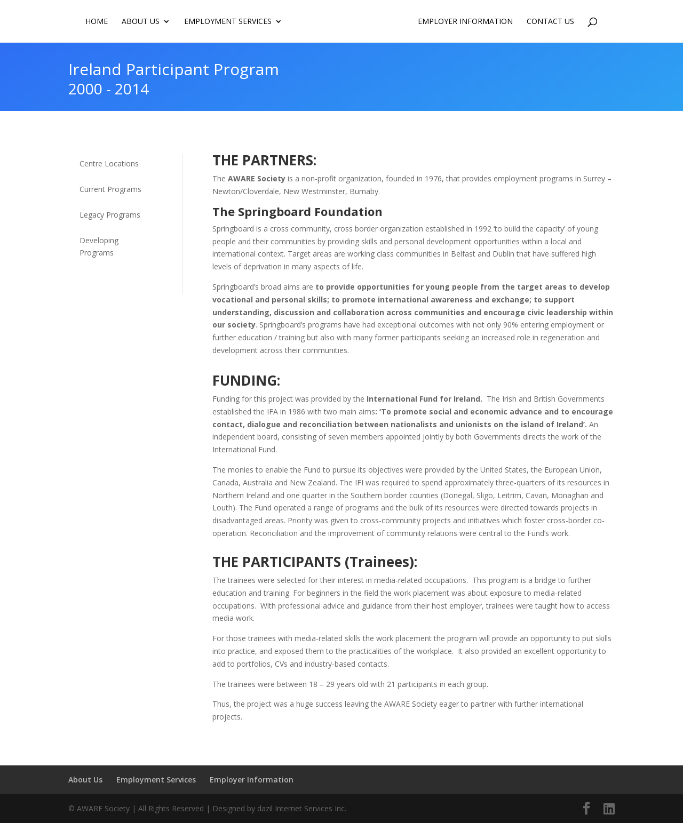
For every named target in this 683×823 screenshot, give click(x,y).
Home (96, 22)
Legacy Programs (110, 215)
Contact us (551, 22)
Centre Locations (109, 163)
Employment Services (227, 22)
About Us (140, 22)
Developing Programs (99, 246)
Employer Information (465, 22)
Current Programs (110, 189)
